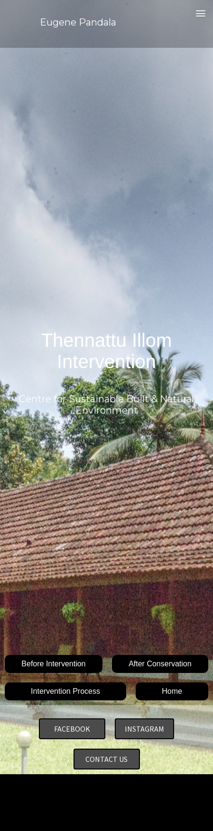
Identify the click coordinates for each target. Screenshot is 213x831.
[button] (200, 14)
